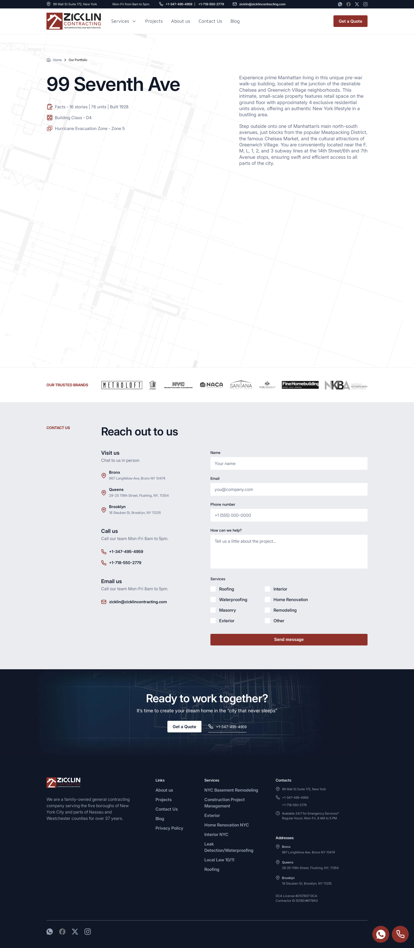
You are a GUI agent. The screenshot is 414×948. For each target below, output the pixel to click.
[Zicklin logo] (73, 21)
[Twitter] (357, 4)
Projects (154, 21)
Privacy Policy (169, 828)
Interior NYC (216, 834)
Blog (160, 818)
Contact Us (210, 21)
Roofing (211, 869)
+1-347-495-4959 (179, 4)
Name (215, 452)
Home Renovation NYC (226, 825)
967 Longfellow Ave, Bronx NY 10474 (137, 478)
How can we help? (226, 530)
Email (214, 478)
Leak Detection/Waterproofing (228, 847)
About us (180, 21)
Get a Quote (350, 21)
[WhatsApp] (340, 4)
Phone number (222, 504)
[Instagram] (365, 4)
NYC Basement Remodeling (231, 790)
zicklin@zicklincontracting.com (262, 4)
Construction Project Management (224, 802)
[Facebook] (348, 4)
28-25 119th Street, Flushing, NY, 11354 (139, 495)
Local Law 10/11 (219, 859)
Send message (289, 639)
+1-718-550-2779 (211, 4)
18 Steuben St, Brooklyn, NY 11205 (135, 512)
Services (120, 21)
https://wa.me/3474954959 (380, 934)
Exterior (212, 815)
